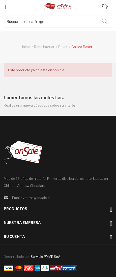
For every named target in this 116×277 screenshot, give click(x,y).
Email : (17, 198)
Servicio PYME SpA (45, 257)
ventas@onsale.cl (36, 198)
